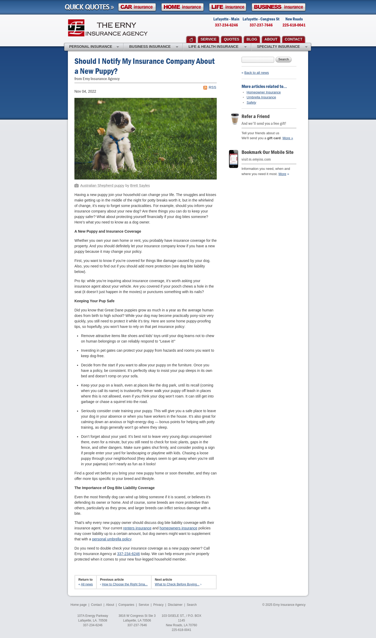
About (110, 605)
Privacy (158, 605)
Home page (78, 605)
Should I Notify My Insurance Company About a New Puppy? (144, 66)
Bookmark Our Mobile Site (267, 152)
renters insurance (137, 528)
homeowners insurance (178, 528)
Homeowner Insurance (264, 92)
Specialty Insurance (282, 47)
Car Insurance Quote (137, 7)
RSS (212, 87)
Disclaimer (175, 605)
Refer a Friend (256, 116)
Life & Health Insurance (218, 47)
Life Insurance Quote (228, 7)
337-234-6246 (128, 554)
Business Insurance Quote (278, 7)
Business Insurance (153, 47)
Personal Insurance (94, 47)
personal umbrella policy (111, 539)
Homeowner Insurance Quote (182, 7)
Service (144, 605)
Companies (126, 605)
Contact (96, 605)
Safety (251, 102)
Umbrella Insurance (261, 97)
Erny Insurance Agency (108, 27)
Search (283, 59)
